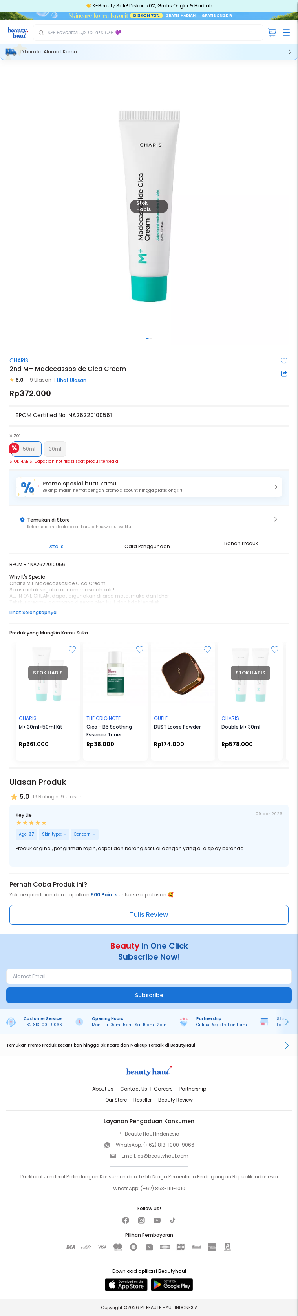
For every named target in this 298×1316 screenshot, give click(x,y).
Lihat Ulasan (71, 380)
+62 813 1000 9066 (43, 1025)
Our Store (116, 1099)
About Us (102, 1088)
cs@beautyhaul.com (162, 1155)
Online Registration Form (221, 1025)
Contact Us (133, 1088)
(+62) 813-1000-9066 (168, 1145)
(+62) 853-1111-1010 (163, 1188)
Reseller (142, 1099)
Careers (163, 1088)
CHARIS (18, 360)
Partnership (192, 1088)
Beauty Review (175, 1099)
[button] (149, 487)
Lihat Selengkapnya (33, 612)
